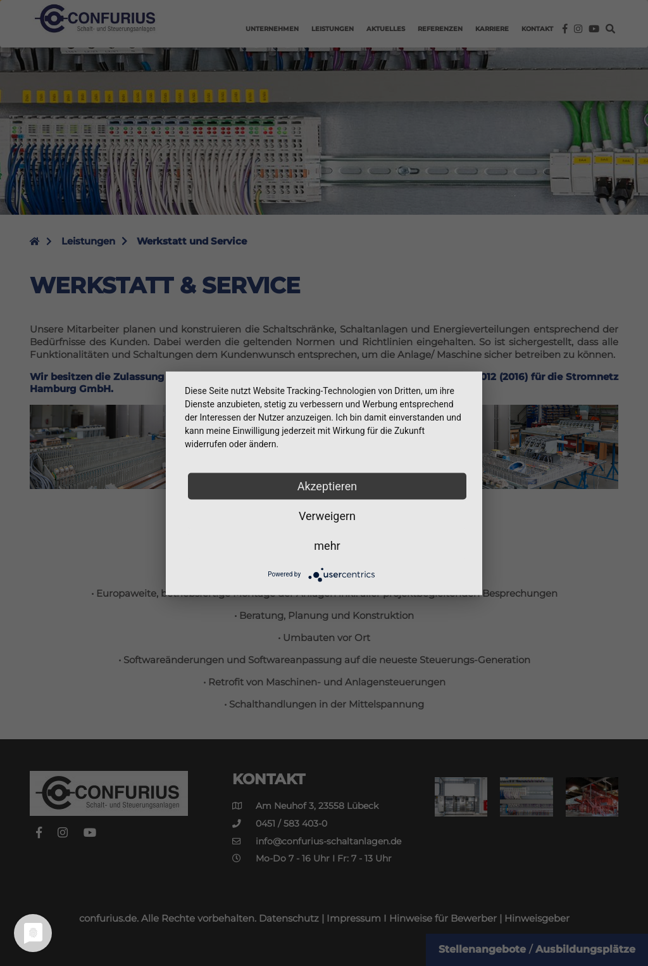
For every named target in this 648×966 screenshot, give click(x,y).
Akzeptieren (327, 485)
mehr (327, 545)
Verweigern (327, 515)
